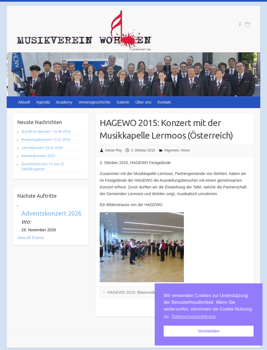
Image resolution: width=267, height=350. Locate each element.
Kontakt (164, 102)
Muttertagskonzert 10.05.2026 (45, 139)
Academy (64, 102)
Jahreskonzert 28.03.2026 (42, 148)
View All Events (30, 237)
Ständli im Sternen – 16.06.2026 (46, 131)
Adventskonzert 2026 (51, 213)
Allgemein (171, 150)
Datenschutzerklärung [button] (194, 316)
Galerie (123, 102)
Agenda (43, 102)
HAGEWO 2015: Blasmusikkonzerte (136, 292)
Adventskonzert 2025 (38, 156)
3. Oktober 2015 (143, 150)
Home (185, 150)
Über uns (143, 102)
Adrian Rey (113, 150)
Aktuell (24, 102)
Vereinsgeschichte (94, 102)
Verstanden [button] (209, 331)
